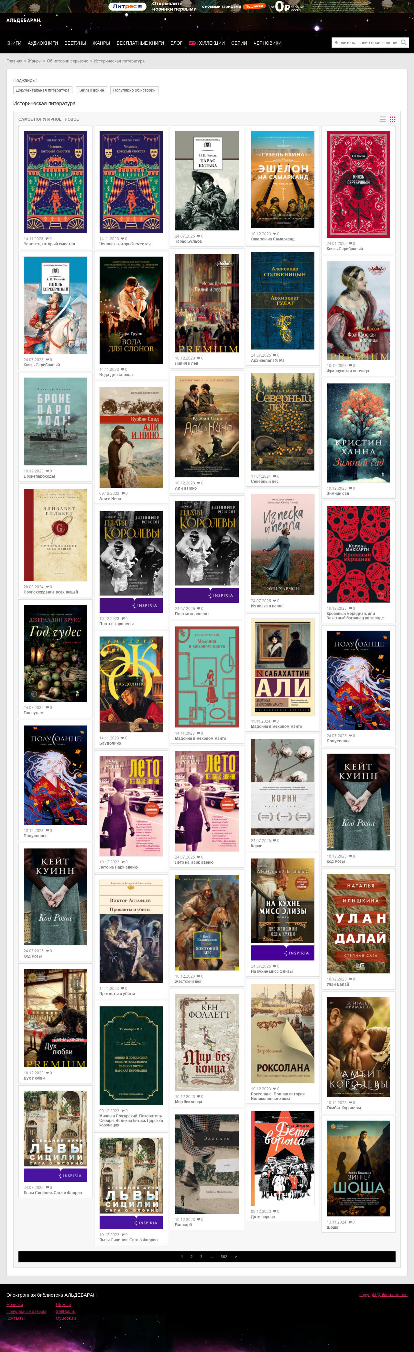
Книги (13, 43)
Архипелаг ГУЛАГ (268, 360)
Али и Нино (110, 498)
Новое (72, 119)
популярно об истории (134, 90)
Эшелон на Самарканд (273, 239)
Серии (239, 43)
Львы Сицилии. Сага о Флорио (53, 1193)
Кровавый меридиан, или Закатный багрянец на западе (355, 615)
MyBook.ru (66, 1318)
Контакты (15, 1318)
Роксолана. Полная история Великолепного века (278, 1096)
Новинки (14, 1304)
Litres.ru (63, 1304)
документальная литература (43, 90)
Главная (14, 61)
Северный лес (265, 481)
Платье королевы (116, 624)
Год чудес (33, 713)
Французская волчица (348, 371)
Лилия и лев (186, 363)
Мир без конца (188, 1102)
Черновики (268, 43)
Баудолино (110, 743)
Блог (176, 43)
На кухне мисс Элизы (272, 971)
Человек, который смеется (49, 244)
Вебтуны (75, 43)
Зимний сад (338, 493)
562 (224, 1257)
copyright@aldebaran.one (383, 1294)
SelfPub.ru (66, 1311)
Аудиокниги (43, 43)
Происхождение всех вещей (51, 592)
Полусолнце (36, 836)
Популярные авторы (26, 1311)
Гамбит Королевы (344, 1108)
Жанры (101, 43)
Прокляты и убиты (117, 994)
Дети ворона (263, 1216)
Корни (256, 846)
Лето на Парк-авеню (118, 867)
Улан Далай (338, 984)
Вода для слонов (116, 374)
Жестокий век (188, 981)
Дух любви (34, 1078)
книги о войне (91, 90)
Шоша (332, 1227)
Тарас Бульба (188, 241)
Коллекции (211, 43)
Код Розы (33, 956)
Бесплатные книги (140, 43)
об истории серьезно (67, 61)
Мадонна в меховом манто (200, 738)
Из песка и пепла (267, 606)
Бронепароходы (39, 476)
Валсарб (183, 1225)
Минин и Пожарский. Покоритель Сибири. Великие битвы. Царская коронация (131, 1120)
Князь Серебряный (42, 365)
